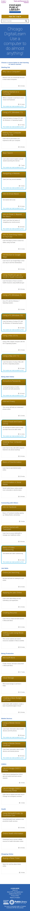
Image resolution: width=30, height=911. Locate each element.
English (3, 1)
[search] (26, 21)
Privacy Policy (15, 895)
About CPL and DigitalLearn (15, 892)
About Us (15, 890)
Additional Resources (15, 894)
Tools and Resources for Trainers (21, 1)
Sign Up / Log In (15, 16)
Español (3, 2)
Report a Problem (15, 897)
